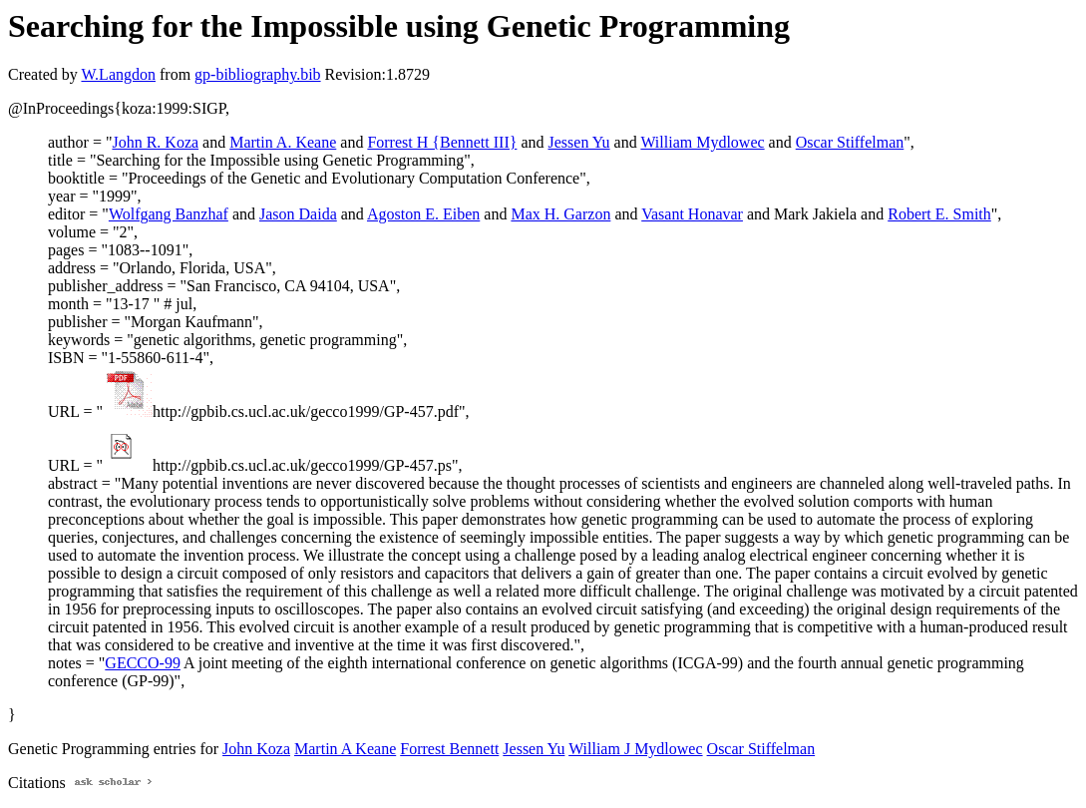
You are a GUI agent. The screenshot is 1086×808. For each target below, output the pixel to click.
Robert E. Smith (939, 213)
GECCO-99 (143, 662)
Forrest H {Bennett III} (442, 142)
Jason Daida (298, 213)
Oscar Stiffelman (850, 142)
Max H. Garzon (560, 213)
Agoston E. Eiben (423, 213)
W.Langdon (118, 74)
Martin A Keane (345, 748)
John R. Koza (155, 142)
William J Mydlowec (635, 748)
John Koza (256, 748)
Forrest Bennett (449, 748)
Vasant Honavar (692, 213)
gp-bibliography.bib (257, 74)
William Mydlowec (702, 142)
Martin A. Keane (282, 142)
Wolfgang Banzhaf (168, 213)
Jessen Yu (579, 142)
